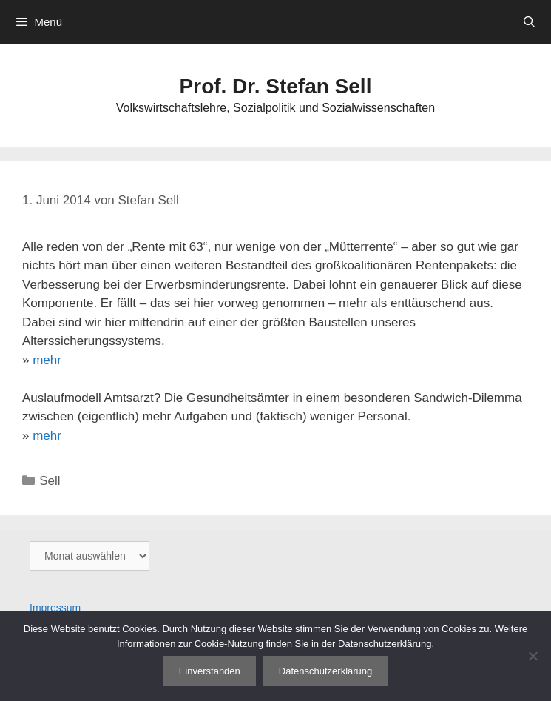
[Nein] (532, 655)
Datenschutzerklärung (325, 671)
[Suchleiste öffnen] (529, 22)
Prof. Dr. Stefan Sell (276, 86)
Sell (49, 481)
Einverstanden (209, 671)
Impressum (55, 608)
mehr (47, 360)
